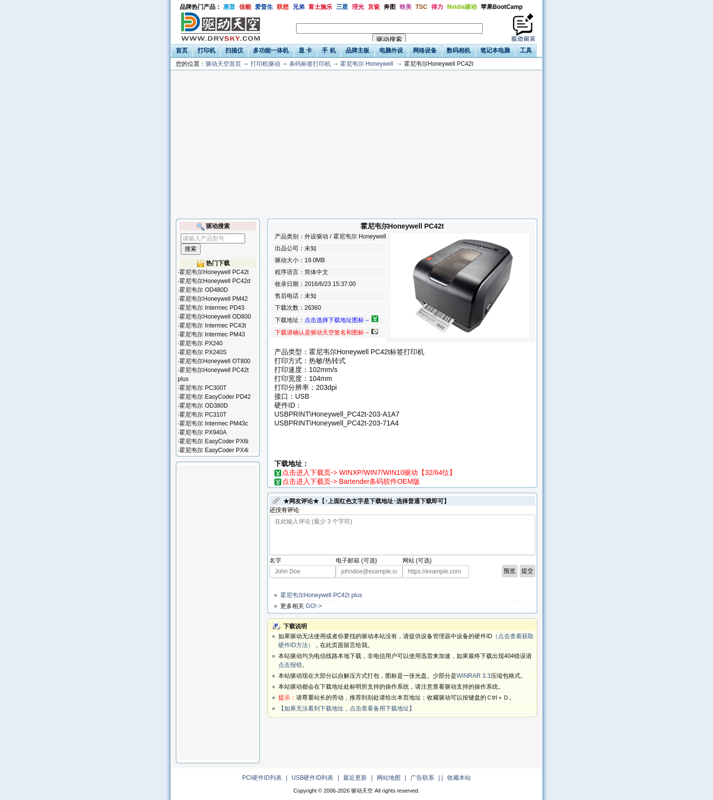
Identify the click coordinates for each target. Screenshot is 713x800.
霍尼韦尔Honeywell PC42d (214, 281)
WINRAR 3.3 (474, 675)
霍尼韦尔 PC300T (202, 387)
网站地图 (389, 777)
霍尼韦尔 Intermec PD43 (211, 307)
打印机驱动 (265, 63)
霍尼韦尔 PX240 (200, 343)
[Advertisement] (356, 144)
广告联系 (422, 777)
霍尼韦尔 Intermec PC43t (212, 325)
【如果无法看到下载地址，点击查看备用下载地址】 (346, 708)
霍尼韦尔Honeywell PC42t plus (321, 595)
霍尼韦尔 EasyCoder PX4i (213, 450)
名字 (275, 560)
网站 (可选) (417, 560)
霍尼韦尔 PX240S (202, 352)
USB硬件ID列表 (313, 777)
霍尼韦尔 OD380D (203, 405)
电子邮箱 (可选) (356, 560)
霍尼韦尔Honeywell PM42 (213, 298)
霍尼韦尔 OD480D (203, 289)
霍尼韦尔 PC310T (202, 414)
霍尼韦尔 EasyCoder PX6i (213, 441)
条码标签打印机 (310, 63)
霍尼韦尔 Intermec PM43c (213, 423)
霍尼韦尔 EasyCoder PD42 (215, 396)
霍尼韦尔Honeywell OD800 (215, 316)
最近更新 (355, 777)
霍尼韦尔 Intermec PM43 (212, 334)
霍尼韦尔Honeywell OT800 (214, 361)
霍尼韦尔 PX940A (202, 432)
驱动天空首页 (223, 63)
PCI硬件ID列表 (262, 777)
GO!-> (314, 606)
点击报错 (290, 664)
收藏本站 (459, 777)
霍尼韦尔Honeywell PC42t (214, 272)
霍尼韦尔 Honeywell (366, 63)
